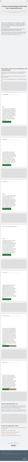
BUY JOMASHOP (12, 389)
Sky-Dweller (7, 375)
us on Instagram (14, 409)
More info (18, 12)
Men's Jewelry (11, 11)
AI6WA (11, 108)
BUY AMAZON (6, 389)
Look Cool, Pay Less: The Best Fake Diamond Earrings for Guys (12, 436)
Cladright (14, 1)
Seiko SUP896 (4, 139)
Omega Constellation (6, 315)
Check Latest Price (7, 121)
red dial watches (20, 76)
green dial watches (12, 76)
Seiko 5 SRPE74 (5, 181)
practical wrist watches (22, 405)
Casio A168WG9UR (5, 94)
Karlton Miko (6, 11)
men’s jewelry (5, 406)
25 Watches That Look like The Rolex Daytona (9, 431)
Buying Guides (15, 11)
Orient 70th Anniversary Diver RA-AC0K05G (10, 226)
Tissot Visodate (5, 272)
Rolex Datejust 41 (5, 362)
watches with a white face (8, 73)
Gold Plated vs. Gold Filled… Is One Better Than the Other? (11, 433)
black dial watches (16, 73)
